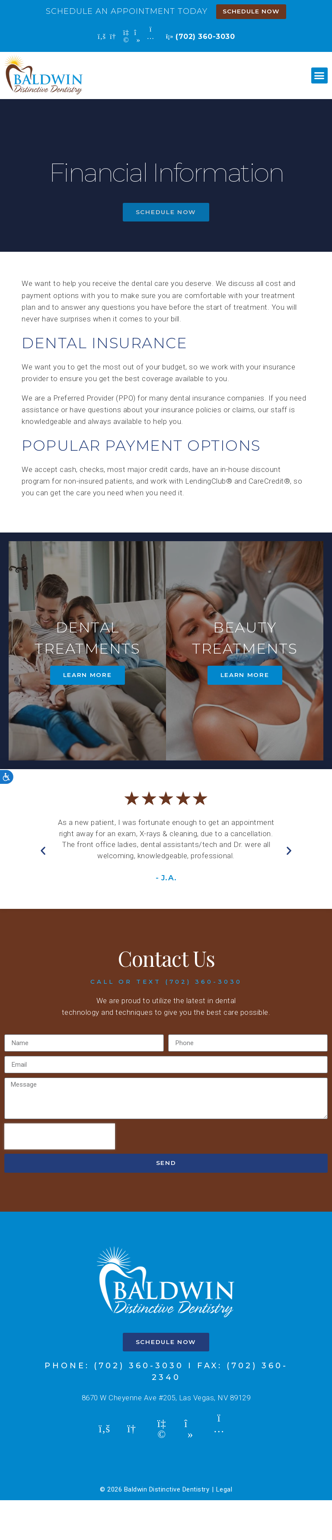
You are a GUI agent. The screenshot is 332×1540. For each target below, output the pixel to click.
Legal (224, 1530)
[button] (319, 75)
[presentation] (59, 1177)
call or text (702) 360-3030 (166, 1021)
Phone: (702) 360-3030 (114, 1406)
